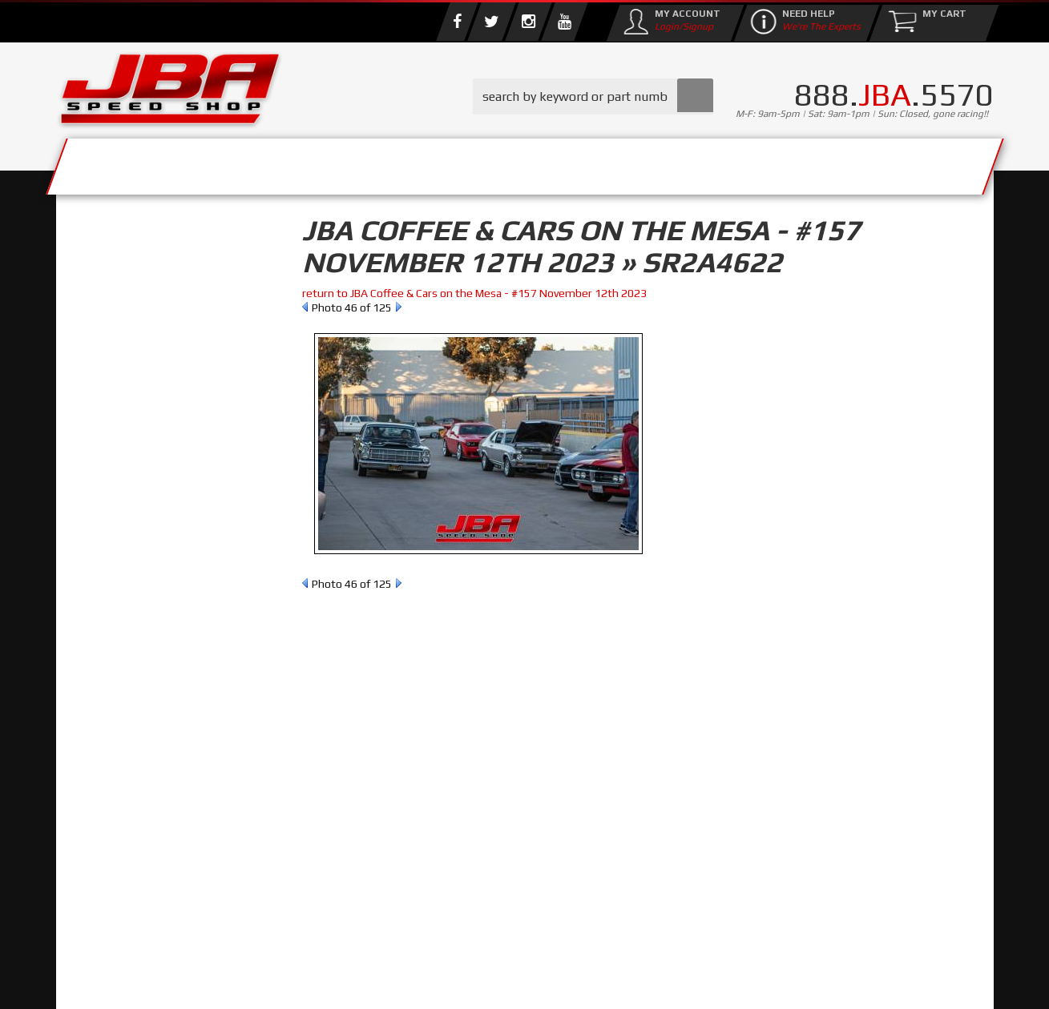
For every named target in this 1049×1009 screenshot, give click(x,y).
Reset (91, 333)
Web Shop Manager (653, 980)
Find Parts (150, 333)
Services (145, 162)
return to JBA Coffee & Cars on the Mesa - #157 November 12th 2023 (474, 293)
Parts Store (454, 162)
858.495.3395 (135, 688)
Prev (305, 307)
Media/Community (660, 162)
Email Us (123, 655)
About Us (290, 162)
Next (398, 307)
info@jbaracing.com (355, 946)
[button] (593, 96)
